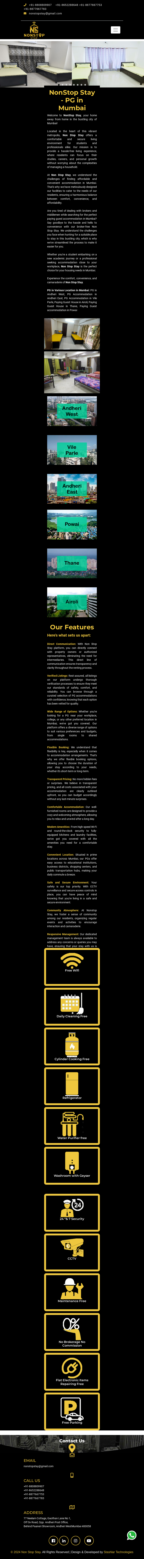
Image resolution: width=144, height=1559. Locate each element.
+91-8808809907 (40, 4)
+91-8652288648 (67, 4)
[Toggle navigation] (115, 30)
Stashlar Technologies (118, 1552)
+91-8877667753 (90, 4)
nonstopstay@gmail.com (45, 13)
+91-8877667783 (35, 8)
